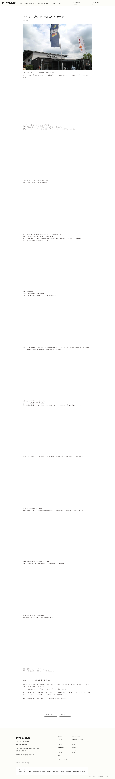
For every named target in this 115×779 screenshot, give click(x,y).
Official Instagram (22, 763)
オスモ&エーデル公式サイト (104, 776)
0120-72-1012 (23, 745)
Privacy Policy (92, 776)
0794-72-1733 (22, 750)
